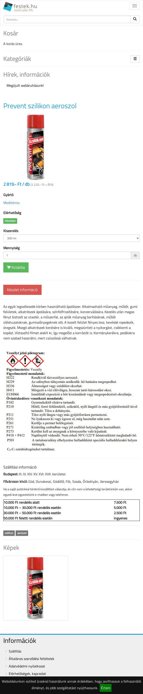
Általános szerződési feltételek (31, 658)
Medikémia (11, 202)
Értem (105, 687)
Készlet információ (22, 290)
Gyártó (8, 194)
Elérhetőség (12, 212)
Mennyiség (11, 248)
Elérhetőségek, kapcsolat (27, 673)
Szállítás (15, 651)
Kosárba (16, 267)
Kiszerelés (10, 230)
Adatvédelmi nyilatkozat (27, 666)
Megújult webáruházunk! (25, 85)
